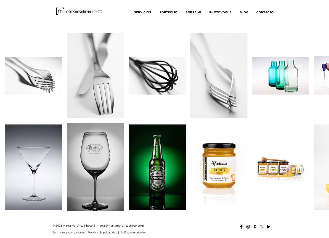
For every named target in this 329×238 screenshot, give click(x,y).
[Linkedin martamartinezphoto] (268, 227)
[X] (262, 227)
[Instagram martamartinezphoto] (248, 227)
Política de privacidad (102, 232)
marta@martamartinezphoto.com (120, 225)
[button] (142, 12)
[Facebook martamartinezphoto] (241, 227)
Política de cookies (133, 232)
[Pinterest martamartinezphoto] (255, 227)
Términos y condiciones (69, 232)
